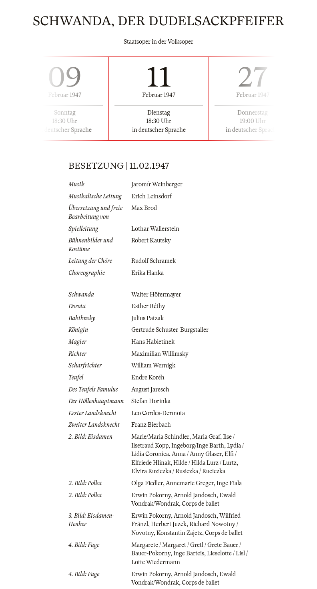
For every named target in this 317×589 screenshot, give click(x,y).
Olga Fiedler (147, 483)
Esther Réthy (148, 306)
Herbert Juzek (169, 524)
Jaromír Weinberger (157, 184)
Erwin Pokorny (151, 495)
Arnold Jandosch (195, 495)
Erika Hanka (147, 273)
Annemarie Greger (190, 483)
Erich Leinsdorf (151, 196)
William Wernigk (153, 365)
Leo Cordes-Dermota (158, 413)
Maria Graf (206, 437)
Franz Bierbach (151, 425)
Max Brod (144, 208)
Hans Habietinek (153, 342)
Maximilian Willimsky (160, 354)
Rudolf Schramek (153, 261)
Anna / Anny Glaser (197, 454)
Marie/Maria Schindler (160, 437)
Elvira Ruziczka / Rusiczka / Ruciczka (178, 471)
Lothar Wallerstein (155, 229)
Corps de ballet (200, 503)
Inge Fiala (229, 483)
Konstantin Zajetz (179, 533)
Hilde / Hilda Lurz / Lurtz (205, 463)
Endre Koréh (148, 377)
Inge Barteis (188, 553)
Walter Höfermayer (156, 294)
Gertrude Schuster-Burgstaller (170, 330)
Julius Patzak (147, 318)
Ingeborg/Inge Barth (197, 445)
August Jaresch (150, 389)
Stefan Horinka (151, 401)
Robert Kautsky (151, 240)
